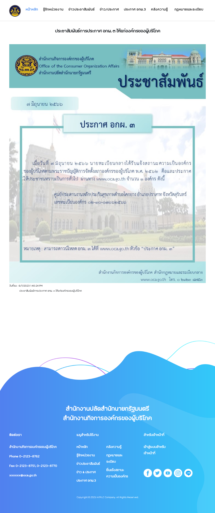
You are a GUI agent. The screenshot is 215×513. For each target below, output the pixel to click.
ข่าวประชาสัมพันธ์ (81, 9)
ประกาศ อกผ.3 (135, 9)
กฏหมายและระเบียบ (188, 9)
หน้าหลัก (32, 9)
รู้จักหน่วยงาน (53, 9)
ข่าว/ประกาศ (109, 9)
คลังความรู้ (159, 9)
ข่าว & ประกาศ (86, 472)
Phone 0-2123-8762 (24, 456)
